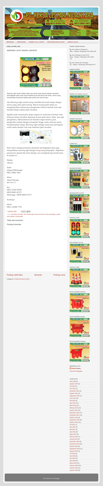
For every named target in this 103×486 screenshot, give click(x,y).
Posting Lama (59, 275)
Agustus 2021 (74, 422)
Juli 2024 (72, 386)
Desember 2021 (74, 412)
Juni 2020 (73, 456)
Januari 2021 (73, 439)
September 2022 (75, 396)
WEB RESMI (21, 42)
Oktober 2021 (74, 417)
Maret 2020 (73, 463)
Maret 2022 (73, 405)
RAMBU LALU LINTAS (36, 42)
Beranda (38, 275)
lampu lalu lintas (40, 214)
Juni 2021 (73, 427)
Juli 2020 (72, 453)
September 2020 (75, 448)
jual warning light (29, 214)
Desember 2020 (74, 441)
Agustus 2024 (74, 384)
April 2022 (73, 403)
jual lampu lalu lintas (17, 214)
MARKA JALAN (73, 42)
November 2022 (74, 391)
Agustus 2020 (74, 451)
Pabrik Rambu (76, 368)
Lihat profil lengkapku (76, 371)
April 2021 (73, 432)
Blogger (57, 478)
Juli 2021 (72, 424)
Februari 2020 (74, 465)
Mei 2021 (72, 429)
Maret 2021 (73, 434)
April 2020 (73, 460)
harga (38, 150)
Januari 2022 (73, 410)
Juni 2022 (73, 398)
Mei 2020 (72, 458)
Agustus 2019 (74, 470)
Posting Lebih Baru (15, 275)
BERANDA (10, 42)
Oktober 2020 (74, 446)
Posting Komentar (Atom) (22, 279)
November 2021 (74, 415)
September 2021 (75, 420)
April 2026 (73, 381)
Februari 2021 (74, 436)
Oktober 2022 (74, 393)
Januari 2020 (73, 468)
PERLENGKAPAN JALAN (55, 42)
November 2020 (74, 444)
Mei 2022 (72, 400)
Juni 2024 (73, 388)
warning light (19, 216)
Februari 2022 (74, 408)
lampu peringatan (50, 214)
